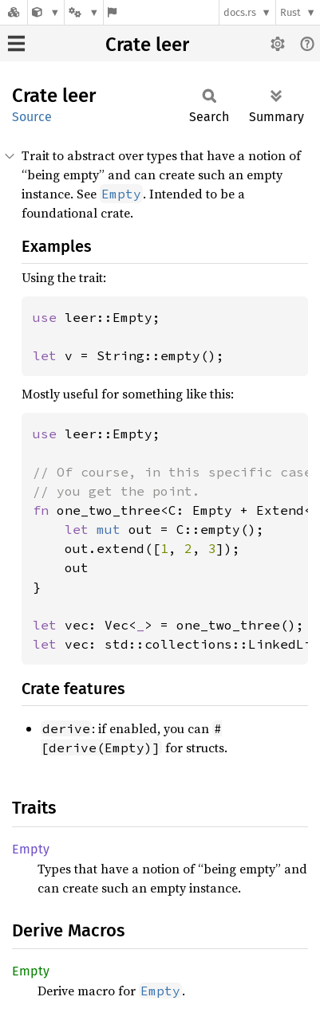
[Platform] (84, 12)
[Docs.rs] (13, 12)
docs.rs (239, 12)
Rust (290, 12)
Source (32, 116)
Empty (30, 849)
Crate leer (147, 44)
